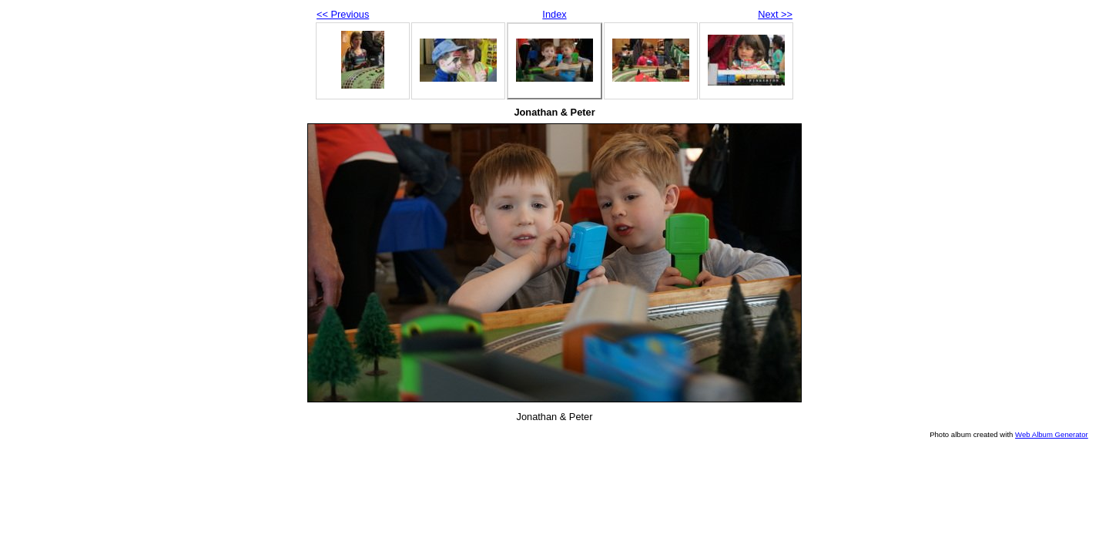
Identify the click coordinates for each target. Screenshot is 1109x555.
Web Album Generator (1051, 434)
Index (554, 14)
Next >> (775, 14)
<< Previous (343, 14)
